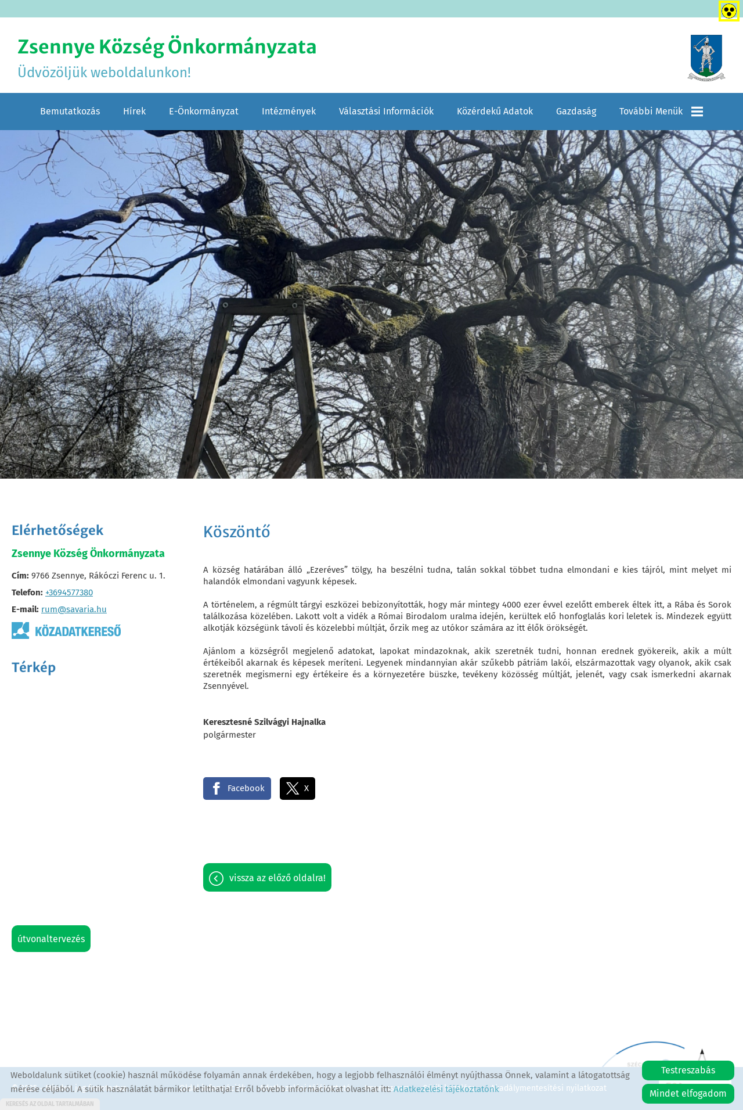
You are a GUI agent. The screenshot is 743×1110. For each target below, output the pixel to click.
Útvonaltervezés (51, 938)
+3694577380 (69, 592)
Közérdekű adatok (495, 111)
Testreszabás (688, 1070)
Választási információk (386, 111)
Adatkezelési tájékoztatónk (446, 1089)
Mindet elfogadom (688, 1093)
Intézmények (289, 111)
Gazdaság (576, 111)
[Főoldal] (706, 58)
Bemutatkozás (70, 111)
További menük (661, 111)
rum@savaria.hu (74, 609)
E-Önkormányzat (204, 111)
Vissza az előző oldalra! (277, 877)
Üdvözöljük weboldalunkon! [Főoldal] (167, 58)
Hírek (134, 111)
